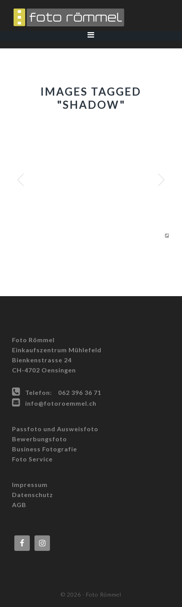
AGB (19, 504)
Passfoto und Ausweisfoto (55, 428)
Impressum (30, 484)
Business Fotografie (44, 449)
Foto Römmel (91, 17)
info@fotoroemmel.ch (60, 403)
